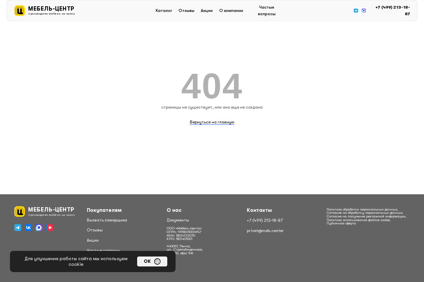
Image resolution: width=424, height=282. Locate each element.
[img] (356, 11)
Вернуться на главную (212, 121)
